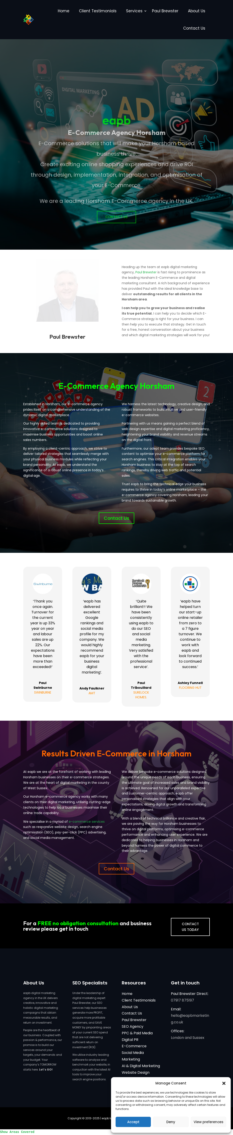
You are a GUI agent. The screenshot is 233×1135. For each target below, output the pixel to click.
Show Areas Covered (17, 1132)
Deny (170, 1122)
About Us (196, 11)
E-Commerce (134, 1046)
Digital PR (130, 1039)
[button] (224, 1083)
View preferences (208, 1122)
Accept (133, 1122)
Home (63, 11)
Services (134, 11)
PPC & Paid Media (137, 1033)
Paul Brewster (165, 11)
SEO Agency (132, 1026)
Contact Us (194, 28)
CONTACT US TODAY (190, 927)
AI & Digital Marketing (141, 1065)
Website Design (135, 1072)
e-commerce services (87, 821)
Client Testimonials (97, 11)
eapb (116, 132)
